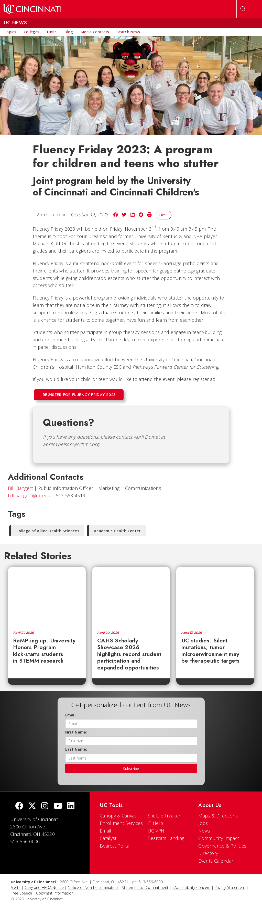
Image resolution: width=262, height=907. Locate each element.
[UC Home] (32, 9)
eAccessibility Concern (191, 887)
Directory (208, 853)
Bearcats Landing (166, 838)
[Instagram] (44, 806)
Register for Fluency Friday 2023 (79, 394)
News (204, 831)
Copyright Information (54, 893)
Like (163, 215)
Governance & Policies (222, 846)
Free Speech (21, 893)
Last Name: (76, 749)
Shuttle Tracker (164, 816)
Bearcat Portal (115, 846)
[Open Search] (242, 9)
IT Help (155, 823)
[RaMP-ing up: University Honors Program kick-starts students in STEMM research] (47, 596)
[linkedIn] (70, 806)
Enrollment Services (121, 823)
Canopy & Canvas (118, 816)
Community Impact (218, 838)
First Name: (76, 732)
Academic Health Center (117, 530)
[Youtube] (57, 806)
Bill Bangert (20, 488)
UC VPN (156, 831)
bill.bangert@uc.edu (29, 495)
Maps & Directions (218, 816)
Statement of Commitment (145, 887)
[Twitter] (32, 806)
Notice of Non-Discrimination (93, 887)
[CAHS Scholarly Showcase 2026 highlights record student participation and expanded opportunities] (131, 596)
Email (105, 831)
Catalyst (108, 838)
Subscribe (131, 768)
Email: (71, 715)
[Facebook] (19, 806)
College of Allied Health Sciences (47, 530)
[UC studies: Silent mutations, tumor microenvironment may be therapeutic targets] (215, 596)
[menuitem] (10, 32)
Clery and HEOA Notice (44, 887)
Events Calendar (215, 861)
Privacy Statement (230, 887)
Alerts (15, 887)
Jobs (203, 823)
